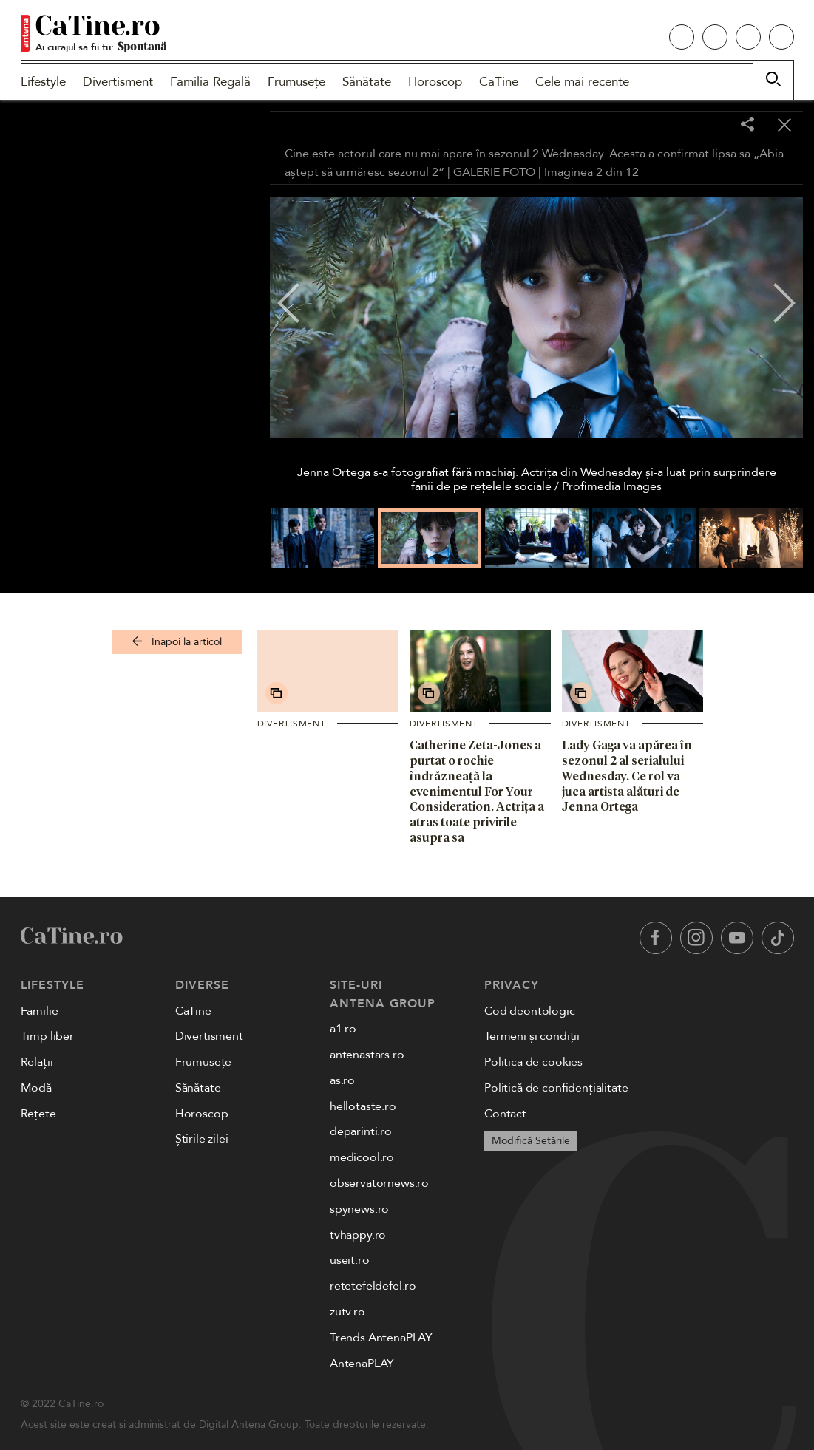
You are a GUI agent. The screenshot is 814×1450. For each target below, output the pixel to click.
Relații (37, 1062)
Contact (505, 1114)
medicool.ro (362, 1157)
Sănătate (366, 81)
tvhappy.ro (358, 1235)
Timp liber (47, 1036)
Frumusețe (296, 81)
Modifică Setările (531, 1141)
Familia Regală (210, 81)
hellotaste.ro (363, 1106)
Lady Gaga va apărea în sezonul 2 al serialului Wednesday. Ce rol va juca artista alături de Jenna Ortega (627, 776)
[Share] (747, 125)
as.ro (342, 1080)
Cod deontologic (529, 1011)
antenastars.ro (367, 1054)
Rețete (38, 1114)
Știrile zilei (201, 1139)
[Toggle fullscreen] (710, 126)
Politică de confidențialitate (556, 1088)
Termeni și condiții (532, 1036)
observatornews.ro (379, 1183)
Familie (39, 1011)
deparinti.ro (361, 1131)
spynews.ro (359, 1209)
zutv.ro (347, 1312)
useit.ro (350, 1260)
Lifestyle (43, 81)
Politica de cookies (533, 1062)
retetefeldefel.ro (373, 1286)
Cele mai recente (582, 81)
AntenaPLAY (362, 1363)
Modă (36, 1088)
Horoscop (435, 81)
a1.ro (343, 1029)
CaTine (498, 81)
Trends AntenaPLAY (381, 1338)
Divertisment (118, 81)
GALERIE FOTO (494, 172)
